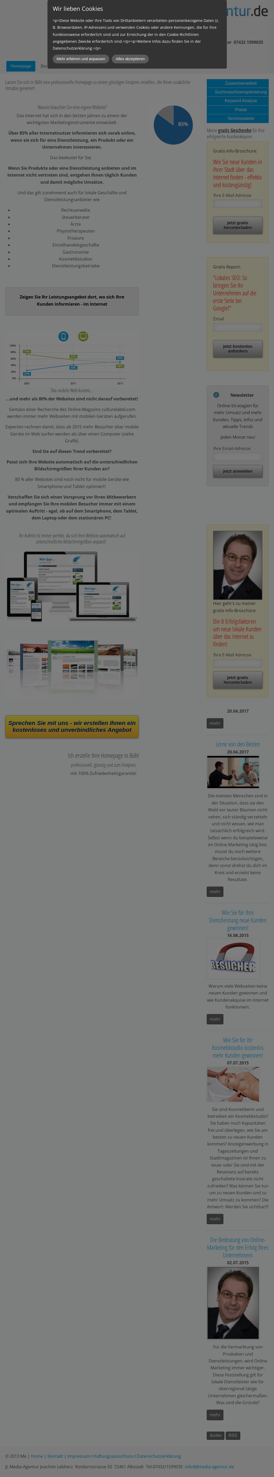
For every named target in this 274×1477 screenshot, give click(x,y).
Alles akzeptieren (130, 59)
